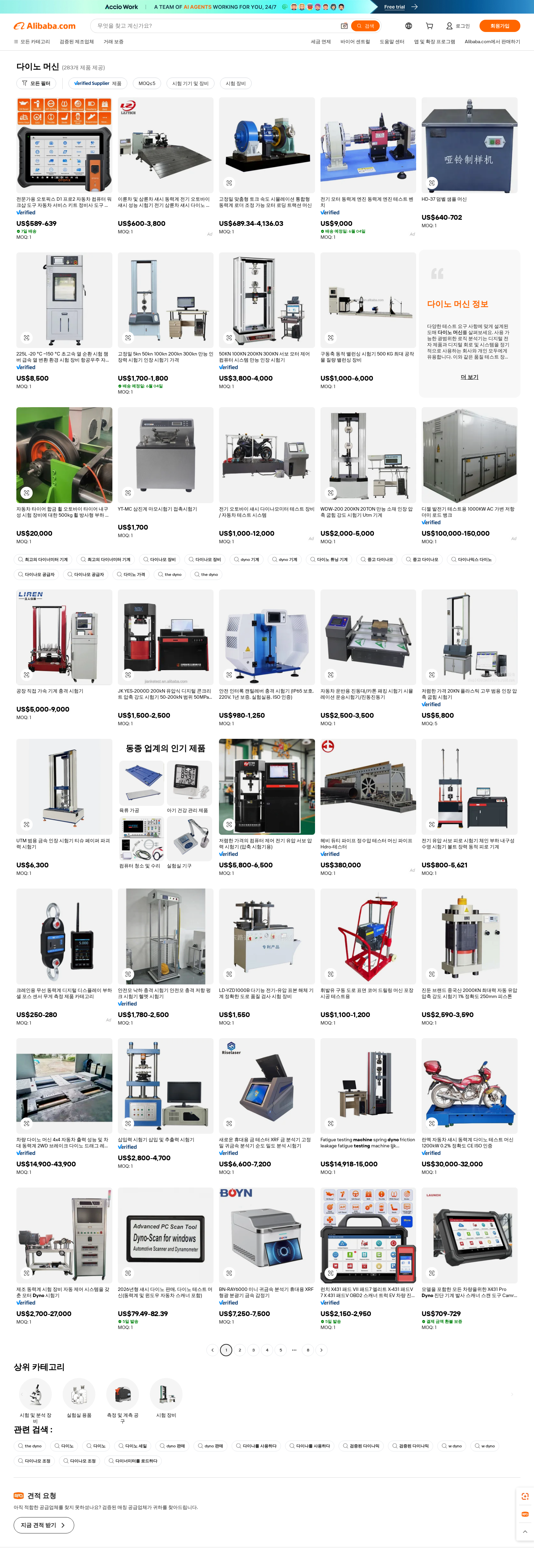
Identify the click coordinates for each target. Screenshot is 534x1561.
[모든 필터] (36, 83)
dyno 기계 (246, 559)
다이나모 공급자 (36, 574)
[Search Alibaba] (216, 26)
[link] (525, 1496)
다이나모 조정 (34, 1461)
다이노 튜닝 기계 (329, 559)
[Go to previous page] (212, 1350)
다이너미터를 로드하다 (133, 1461)
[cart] (431, 27)
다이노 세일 (133, 1446)
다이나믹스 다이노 (471, 559)
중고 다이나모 (377, 559)
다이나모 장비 (159, 559)
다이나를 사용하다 (256, 1446)
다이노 (64, 1446)
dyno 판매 (172, 1446)
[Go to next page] (321, 1350)
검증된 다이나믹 (361, 1446)
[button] (344, 26)
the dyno (170, 574)
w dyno (452, 1446)
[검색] (365, 25)
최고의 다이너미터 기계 (43, 559)
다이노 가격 (131, 574)
